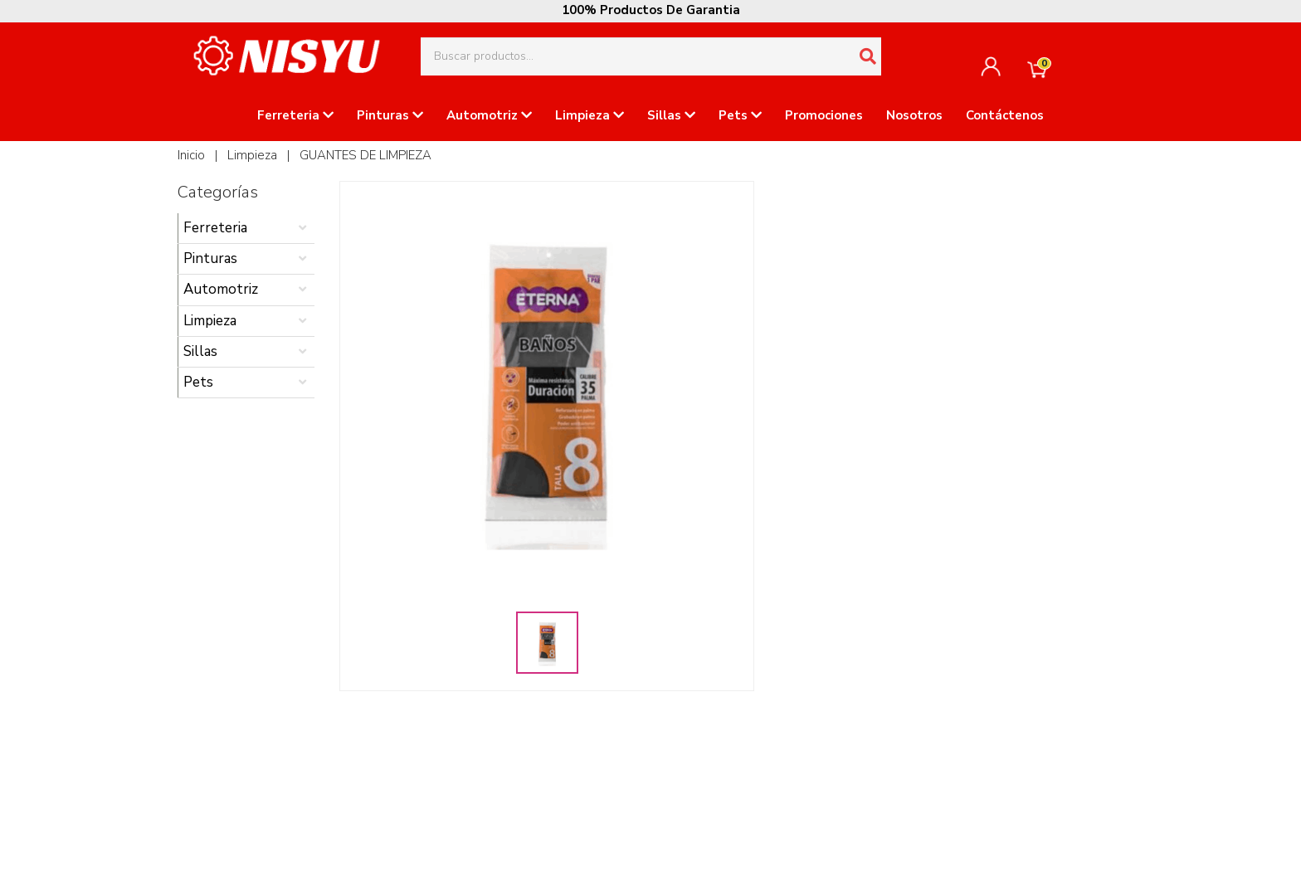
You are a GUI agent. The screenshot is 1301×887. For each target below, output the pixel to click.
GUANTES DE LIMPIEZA (365, 155)
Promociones (824, 115)
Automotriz (489, 115)
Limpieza (589, 115)
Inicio (191, 155)
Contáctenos (1005, 115)
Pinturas (390, 115)
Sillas (671, 115)
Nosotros (914, 115)
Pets (740, 115)
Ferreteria (295, 115)
